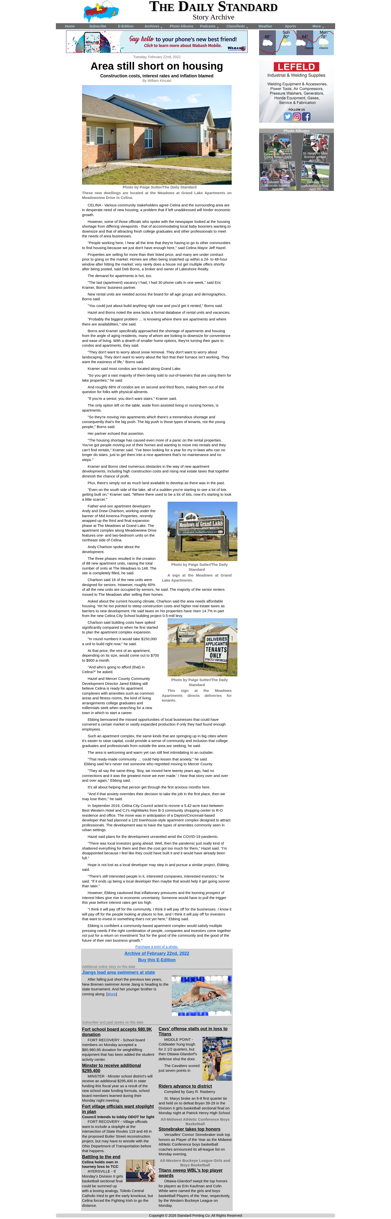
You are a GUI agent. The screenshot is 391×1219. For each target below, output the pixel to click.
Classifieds (237, 26)
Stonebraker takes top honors (189, 1129)
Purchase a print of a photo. (156, 947)
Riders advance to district (185, 1086)
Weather (265, 26)
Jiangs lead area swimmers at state (118, 972)
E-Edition (125, 26)
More (318, 26)
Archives (154, 26)
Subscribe (97, 26)
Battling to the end (101, 1156)
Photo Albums (181, 26)
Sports (290, 26)
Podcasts (209, 26)
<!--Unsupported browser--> (296, 160)
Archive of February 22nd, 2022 (156, 953)
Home (70, 26)
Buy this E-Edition (157, 959)
